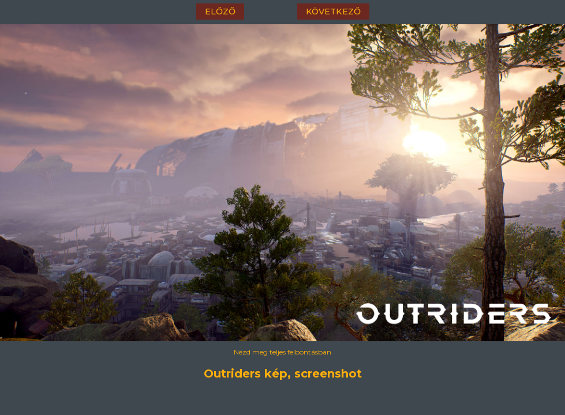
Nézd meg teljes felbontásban (282, 352)
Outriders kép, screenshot (283, 373)
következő (333, 11)
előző (220, 11)
